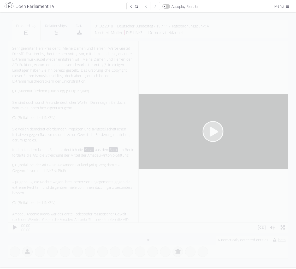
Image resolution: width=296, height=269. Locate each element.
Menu (282, 6)
